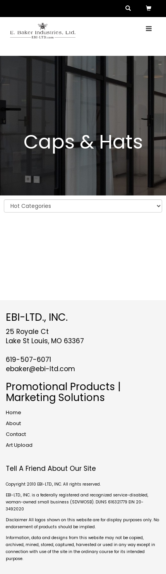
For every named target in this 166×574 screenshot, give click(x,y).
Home (13, 412)
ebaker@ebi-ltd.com (40, 368)
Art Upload (19, 445)
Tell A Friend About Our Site (51, 468)
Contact (16, 434)
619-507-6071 (28, 359)
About (13, 423)
